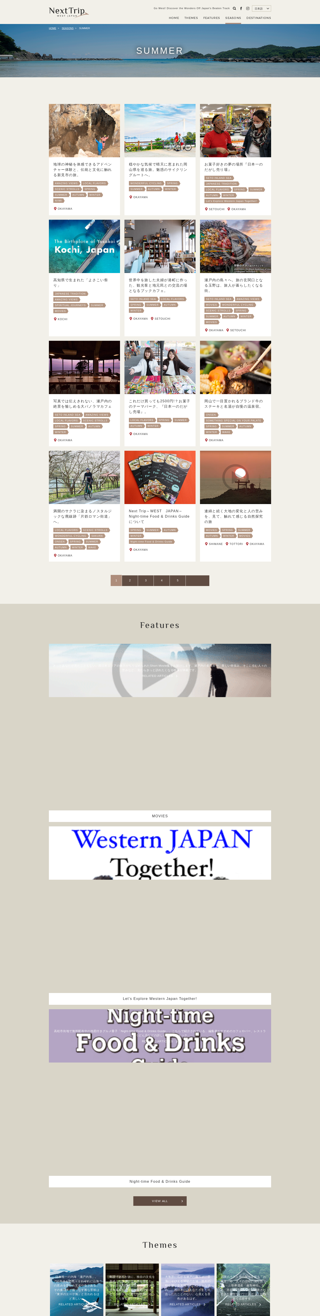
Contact (207, 1284)
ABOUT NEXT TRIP (122, 1284)
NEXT (186, 580)
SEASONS (233, 18)
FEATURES (211, 18)
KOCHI (63, 325)
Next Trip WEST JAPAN (69, 12)
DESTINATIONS (258, 18)
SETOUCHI (217, 209)
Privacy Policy (185, 1284)
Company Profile (155, 1284)
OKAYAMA (65, 208)
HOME (174, 18)
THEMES (191, 18)
